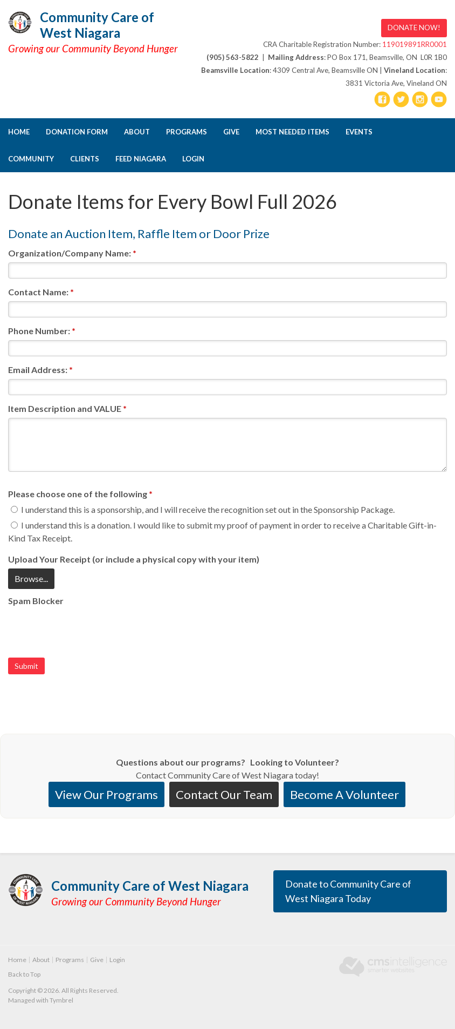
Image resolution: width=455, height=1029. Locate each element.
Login (193, 158)
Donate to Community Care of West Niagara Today (348, 891)
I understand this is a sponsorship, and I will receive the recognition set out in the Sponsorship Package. (203, 509)
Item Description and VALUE (67, 408)
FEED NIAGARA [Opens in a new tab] (140, 158)
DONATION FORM (77, 131)
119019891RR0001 (414, 44)
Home (19, 131)
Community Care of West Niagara (97, 24)
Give (231, 131)
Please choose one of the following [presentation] (80, 494)
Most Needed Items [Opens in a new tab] (292, 131)
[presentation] (90, 631)
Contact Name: (41, 292)
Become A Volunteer (344, 794)
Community (31, 158)
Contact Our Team (224, 794)
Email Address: (40, 369)
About (137, 131)
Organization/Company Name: (72, 253)
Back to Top (24, 974)
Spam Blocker (36, 600)
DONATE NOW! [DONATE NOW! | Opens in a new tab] (414, 27)
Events (359, 131)
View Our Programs (106, 794)
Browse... (31, 578)
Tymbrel (61, 1000)
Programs (186, 131)
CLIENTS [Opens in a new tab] (84, 158)
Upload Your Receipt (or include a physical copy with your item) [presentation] (133, 559)
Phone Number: (41, 331)
